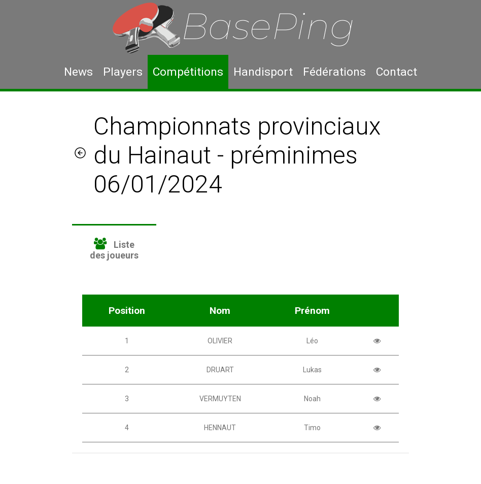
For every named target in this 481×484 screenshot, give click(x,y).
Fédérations (334, 72)
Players (123, 72)
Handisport (263, 72)
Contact (396, 72)
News (78, 72)
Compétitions (188, 72)
